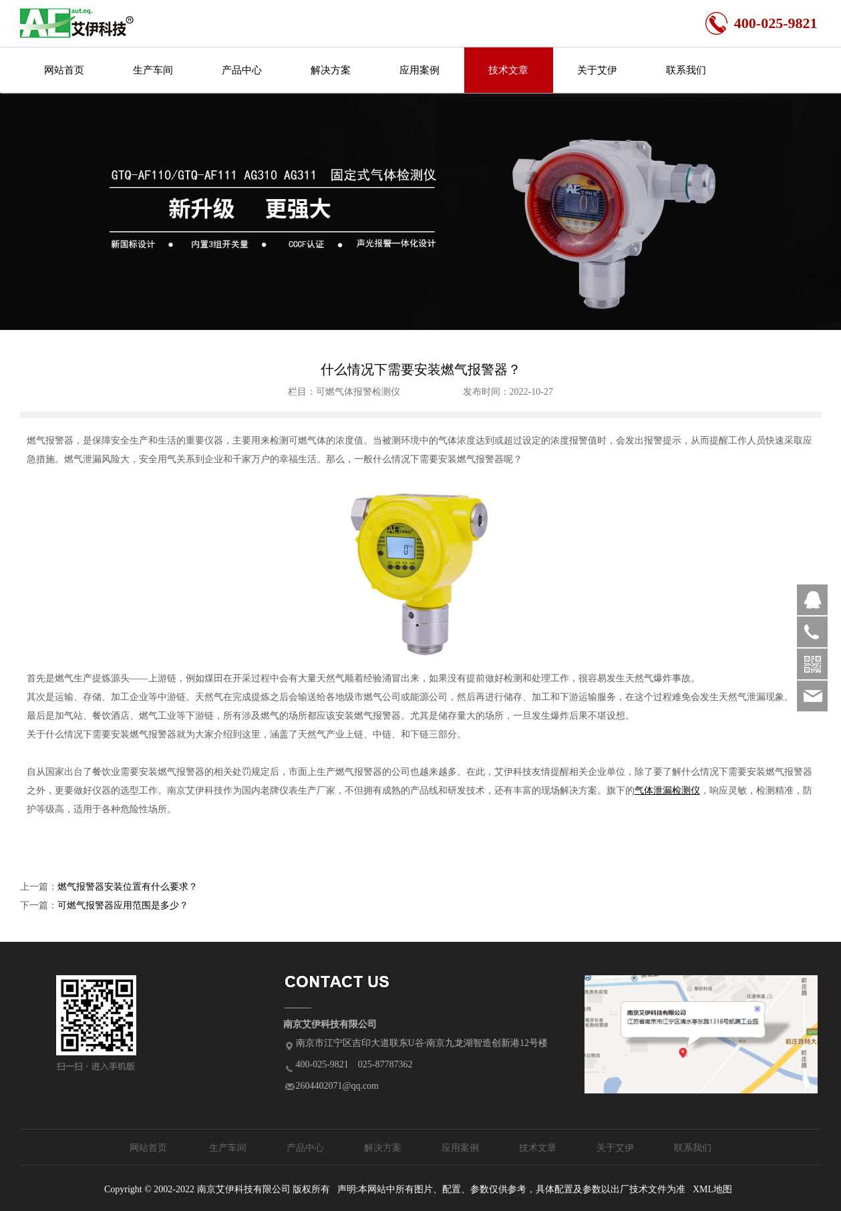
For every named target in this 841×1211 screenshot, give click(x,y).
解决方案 (331, 70)
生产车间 (153, 70)
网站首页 (64, 70)
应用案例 (419, 70)
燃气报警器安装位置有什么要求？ (127, 887)
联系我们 (686, 70)
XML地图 (712, 1189)
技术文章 (508, 70)
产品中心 (242, 70)
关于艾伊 (597, 70)
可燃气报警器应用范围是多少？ (122, 905)
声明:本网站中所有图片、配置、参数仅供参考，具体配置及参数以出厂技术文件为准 (511, 1189)
